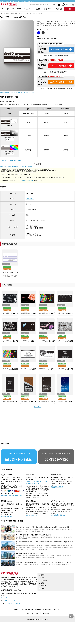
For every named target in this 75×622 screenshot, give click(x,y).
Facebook (45, 605)
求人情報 (42, 580)
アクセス (41, 570)
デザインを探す (16, 9)
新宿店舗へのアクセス (57, 479)
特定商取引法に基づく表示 (43, 602)
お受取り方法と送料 (27, 180)
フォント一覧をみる (27, 166)
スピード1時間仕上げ (61, 65)
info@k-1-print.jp (18, 451)
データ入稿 (27, 9)
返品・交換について (31, 507)
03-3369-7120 (56, 451)
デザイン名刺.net (4, 13)
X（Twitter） (35, 605)
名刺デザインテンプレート (17, 13)
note (27, 605)
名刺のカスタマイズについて (11, 160)
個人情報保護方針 (27, 602)
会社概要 (42, 567)
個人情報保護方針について (59, 507)
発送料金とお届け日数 (32, 475)
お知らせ (41, 575)
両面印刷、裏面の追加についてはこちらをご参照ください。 (17, 92)
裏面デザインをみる (5, 166)
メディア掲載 (43, 572)
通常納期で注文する (61, 49)
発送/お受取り (48, 9)
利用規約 (17, 602)
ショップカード (30, 13)
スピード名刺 (5, 9)
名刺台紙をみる (16, 166)
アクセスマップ (5, 589)
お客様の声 (42, 578)
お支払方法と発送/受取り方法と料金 (11, 487)
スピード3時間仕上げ (61, 82)
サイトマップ (57, 602)
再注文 (38, 9)
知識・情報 (59, 9)
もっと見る (37, 406)
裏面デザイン (9, 139)
